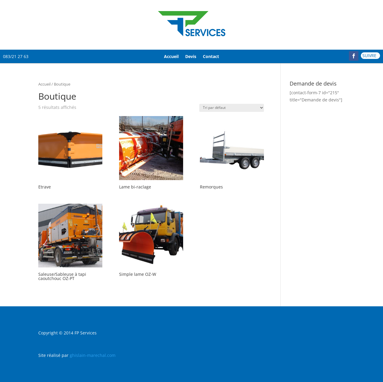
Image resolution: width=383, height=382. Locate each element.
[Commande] (231, 108)
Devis (190, 56)
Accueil (171, 56)
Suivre (369, 55)
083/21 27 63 (15, 56)
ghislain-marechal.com (92, 355)
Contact (211, 56)
